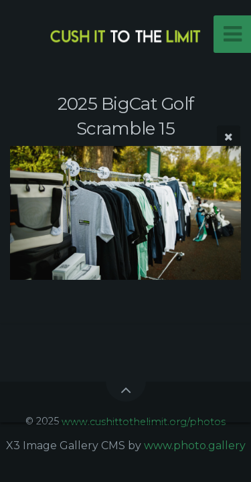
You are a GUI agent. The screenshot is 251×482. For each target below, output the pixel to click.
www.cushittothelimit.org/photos (144, 421)
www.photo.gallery (195, 445)
